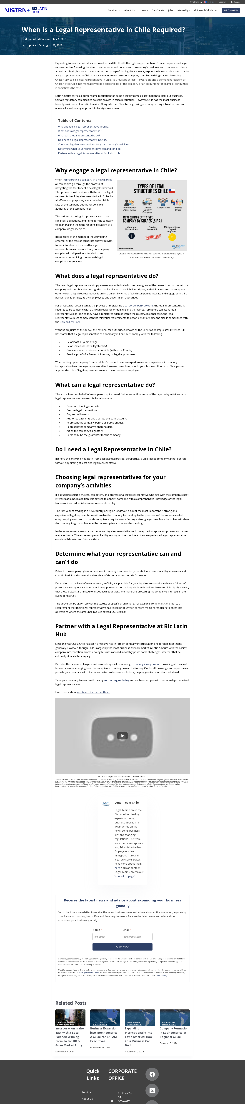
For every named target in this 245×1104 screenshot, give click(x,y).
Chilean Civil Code (70, 322)
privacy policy (161, 931)
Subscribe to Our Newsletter (37, 1098)
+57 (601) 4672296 (122, 1062)
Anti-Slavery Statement (67, 1098)
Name (97, 886)
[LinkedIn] (208, 1044)
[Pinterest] (208, 1061)
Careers (44, 1066)
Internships (183, 10)
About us (131, 10)
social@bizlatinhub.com (89, 928)
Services (115, 10)
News (145, 10)
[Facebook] (176, 1044)
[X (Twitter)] (192, 1044)
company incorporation (146, 664)
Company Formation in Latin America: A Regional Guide (174, 987)
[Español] (220, 2)
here (116, 825)
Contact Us (231, 10)
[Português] (234, 2)
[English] (209, 2)
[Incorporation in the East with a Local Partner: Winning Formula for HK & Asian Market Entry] (70, 973)
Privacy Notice (12, 1098)
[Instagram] (176, 1061)
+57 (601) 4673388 (122, 1058)
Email (127, 886)
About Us (44, 1048)
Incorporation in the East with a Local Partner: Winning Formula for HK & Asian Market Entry (69, 991)
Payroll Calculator (205, 10)
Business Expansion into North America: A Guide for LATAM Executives (105, 987)
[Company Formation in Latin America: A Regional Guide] (175, 973)
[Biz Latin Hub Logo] (26, 10)
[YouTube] (192, 1061)
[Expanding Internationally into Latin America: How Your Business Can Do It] (140, 973)
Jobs (170, 10)
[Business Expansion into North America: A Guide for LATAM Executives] (105, 973)
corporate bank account (139, 305)
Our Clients (158, 10)
